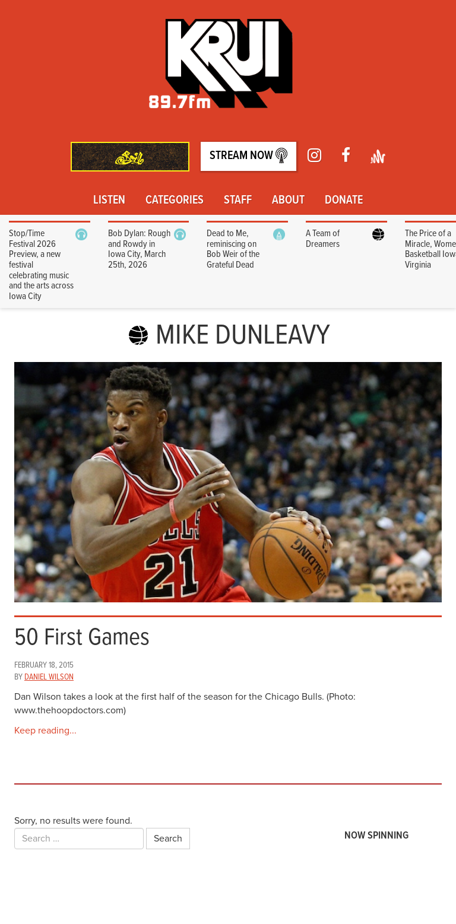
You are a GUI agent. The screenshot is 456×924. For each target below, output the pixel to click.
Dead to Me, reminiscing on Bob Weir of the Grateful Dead (233, 249)
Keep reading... (45, 730)
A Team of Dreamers (323, 238)
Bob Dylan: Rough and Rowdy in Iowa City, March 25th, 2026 (139, 249)
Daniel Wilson (49, 677)
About (288, 200)
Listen (109, 200)
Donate (344, 200)
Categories (174, 200)
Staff (238, 200)
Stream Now (248, 156)
